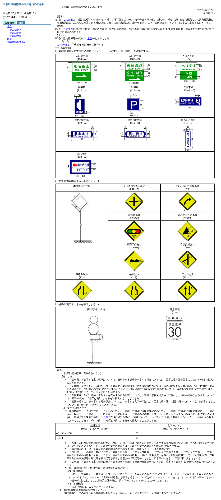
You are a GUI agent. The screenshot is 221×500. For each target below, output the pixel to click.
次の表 (104, 417)
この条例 (68, 19)
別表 (90, 38)
